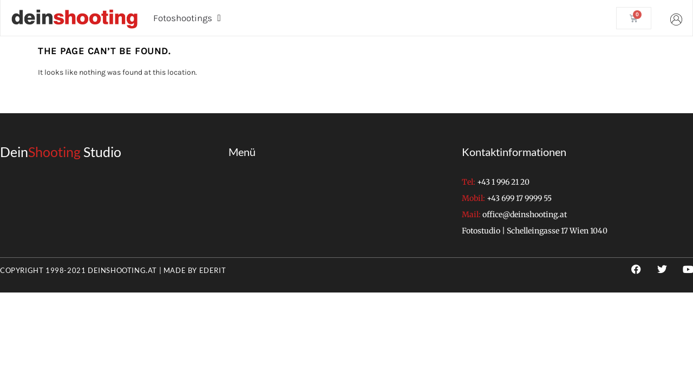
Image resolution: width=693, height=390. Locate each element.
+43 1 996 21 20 (503, 182)
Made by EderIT (195, 270)
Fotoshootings (187, 17)
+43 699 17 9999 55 (519, 198)
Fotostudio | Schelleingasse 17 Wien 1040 (534, 231)
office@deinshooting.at (524, 214)
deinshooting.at (122, 270)
